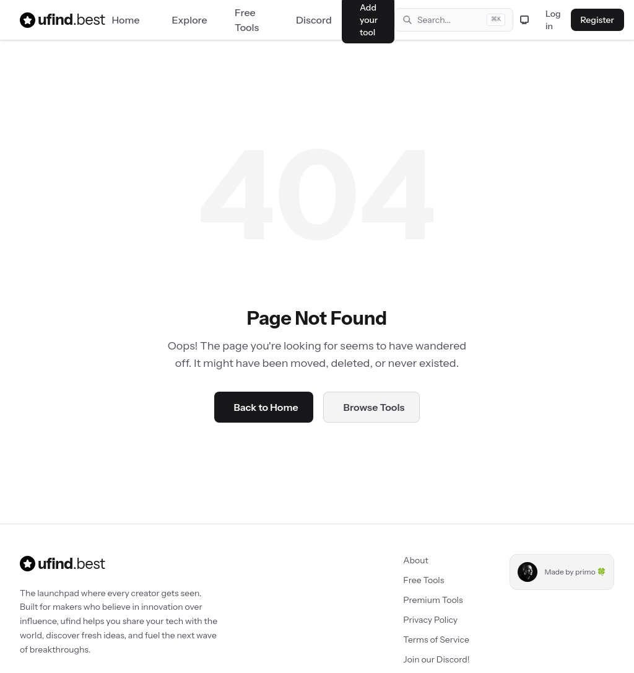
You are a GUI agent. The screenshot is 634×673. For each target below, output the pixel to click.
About (415, 560)
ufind (54, 20)
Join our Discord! (436, 659)
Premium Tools (432, 599)
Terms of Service (436, 639)
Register (597, 19)
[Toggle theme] (524, 20)
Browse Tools (374, 407)
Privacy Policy (430, 619)
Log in (553, 20)
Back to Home (266, 407)
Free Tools (423, 580)
